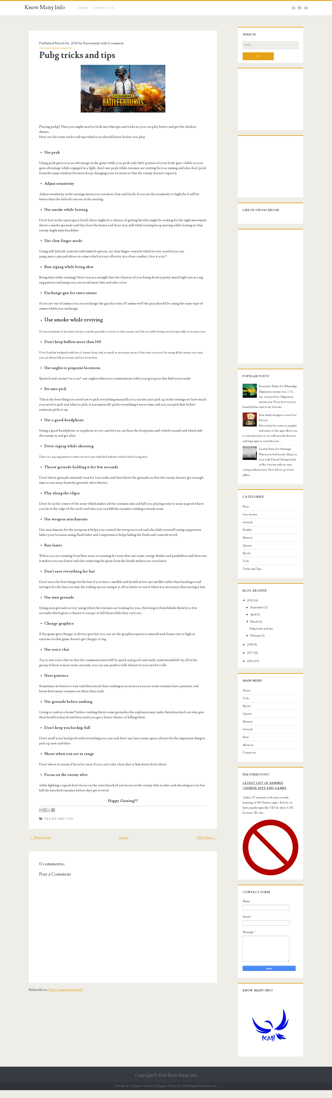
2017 (246, 651)
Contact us (245, 751)
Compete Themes (142, 1093)
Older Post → (210, 832)
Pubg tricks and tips (73, 55)
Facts (242, 505)
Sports (243, 551)
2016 (246, 659)
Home (83, 8)
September (253, 606)
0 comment (112, 43)
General (244, 520)
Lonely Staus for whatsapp (271, 452)
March (251, 620)
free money (246, 512)
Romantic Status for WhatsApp (274, 389)
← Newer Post (36, 832)
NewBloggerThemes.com (199, 1093)
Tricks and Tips (54, 814)
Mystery (244, 536)
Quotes (243, 544)
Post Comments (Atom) (61, 985)
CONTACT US (103, 8)
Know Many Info (45, 7)
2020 (246, 599)
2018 (246, 643)
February (252, 634)
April (250, 613)
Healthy (243, 528)
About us (244, 743)
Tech (242, 559)
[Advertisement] (265, 102)
